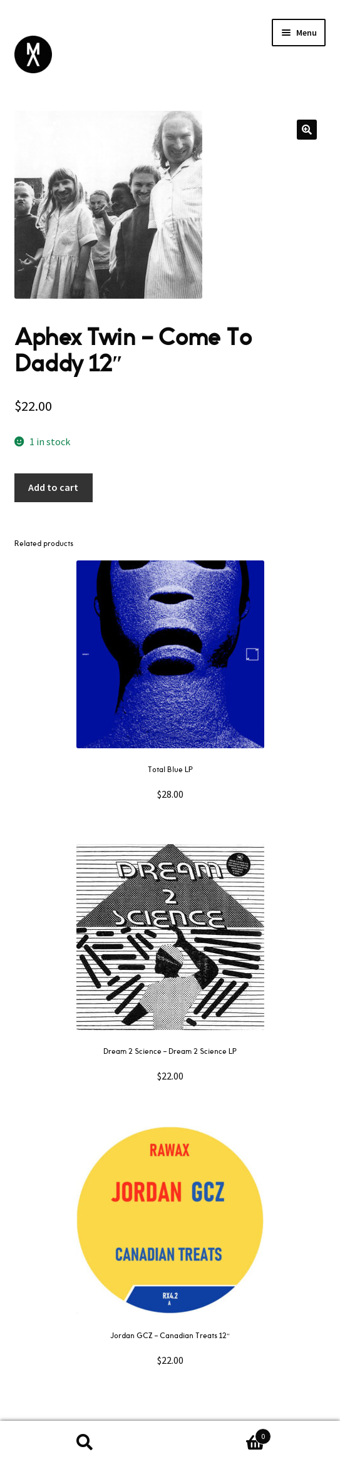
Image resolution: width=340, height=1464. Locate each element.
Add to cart (53, 487)
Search (85, 1442)
